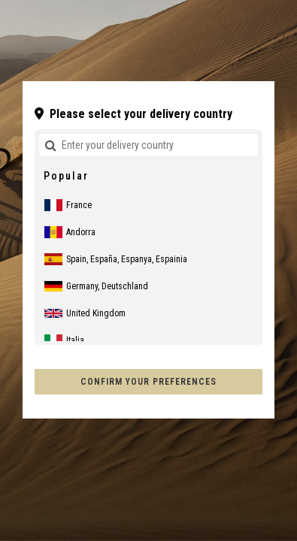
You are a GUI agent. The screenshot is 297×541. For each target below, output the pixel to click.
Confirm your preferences (148, 381)
